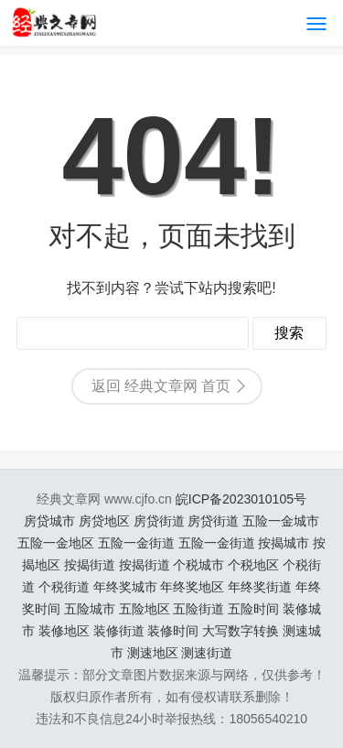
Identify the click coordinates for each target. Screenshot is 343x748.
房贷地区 (104, 521)
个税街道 (64, 587)
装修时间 (172, 630)
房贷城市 (49, 521)
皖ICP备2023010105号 (241, 499)
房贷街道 (159, 521)
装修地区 (64, 630)
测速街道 (206, 652)
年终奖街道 (260, 587)
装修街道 (119, 630)
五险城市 (89, 609)
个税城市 (198, 565)
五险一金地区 (55, 543)
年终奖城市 (125, 587)
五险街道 (198, 609)
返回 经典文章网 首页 (161, 386)
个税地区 (253, 565)
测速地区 (152, 652)
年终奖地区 (192, 587)
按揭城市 (283, 543)
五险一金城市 (280, 521)
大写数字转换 (240, 630)
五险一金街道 (136, 543)
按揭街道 (89, 565)
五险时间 (253, 609)
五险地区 (144, 609)
